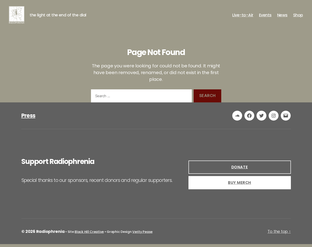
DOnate (239, 170)
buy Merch (239, 185)
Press (28, 118)
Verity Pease (142, 234)
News (282, 16)
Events (265, 16)
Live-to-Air (242, 16)
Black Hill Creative (89, 234)
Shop (298, 16)
